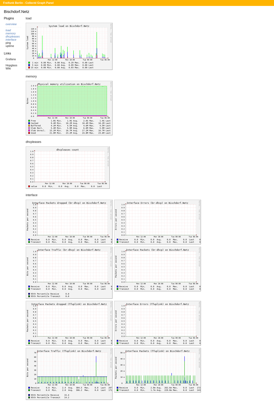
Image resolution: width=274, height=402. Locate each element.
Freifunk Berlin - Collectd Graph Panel (28, 2)
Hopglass (11, 65)
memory (11, 33)
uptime (10, 45)
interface (11, 39)
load (8, 30)
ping (8, 42)
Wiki (8, 68)
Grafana (11, 59)
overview (11, 24)
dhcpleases (13, 36)
